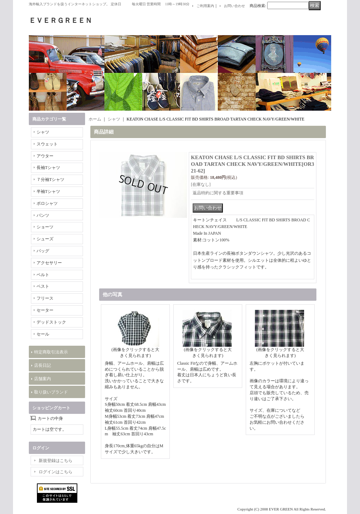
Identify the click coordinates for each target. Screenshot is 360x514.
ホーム (95, 119)
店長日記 (42, 365)
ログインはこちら (55, 471)
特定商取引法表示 (51, 352)
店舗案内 (42, 378)
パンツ (43, 215)
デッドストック (51, 322)
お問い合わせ (234, 6)
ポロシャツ (47, 203)
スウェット (47, 144)
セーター (45, 310)
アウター (45, 156)
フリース (45, 298)
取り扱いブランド (51, 392)
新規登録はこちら (55, 460)
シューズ (45, 238)
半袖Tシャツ (48, 191)
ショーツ (45, 227)
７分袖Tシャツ (50, 179)
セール (43, 334)
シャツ (43, 132)
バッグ (43, 250)
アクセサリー (49, 262)
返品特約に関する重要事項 (218, 192)
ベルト (43, 274)
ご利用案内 (205, 6)
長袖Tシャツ (48, 167)
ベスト (43, 286)
